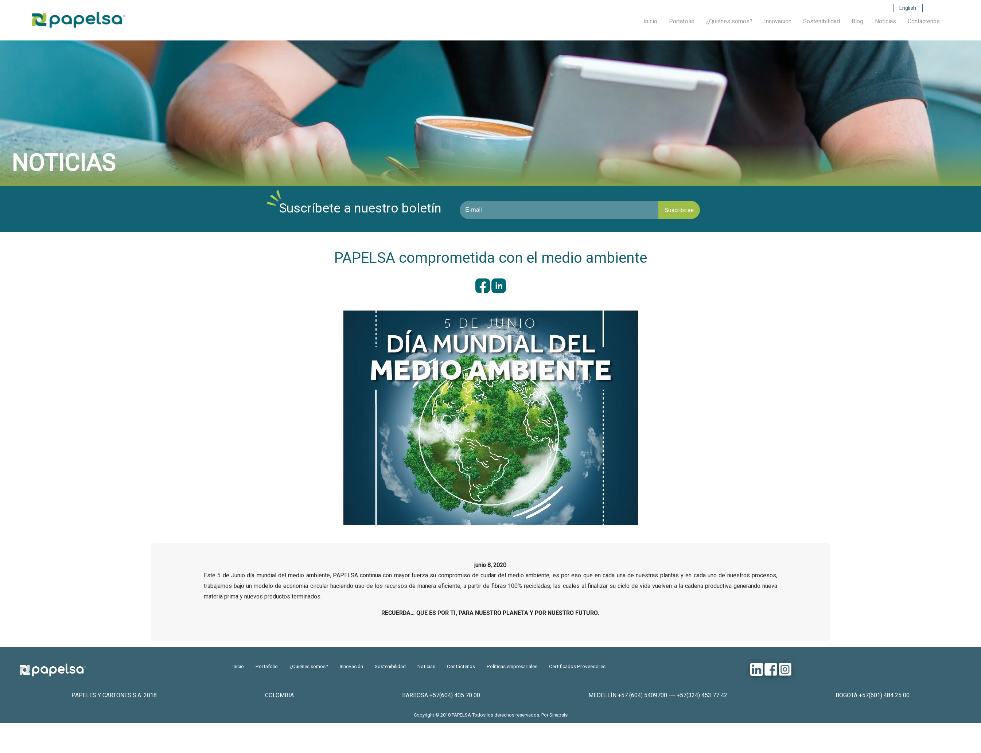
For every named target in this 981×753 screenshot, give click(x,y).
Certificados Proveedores (577, 666)
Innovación (777, 21)
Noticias (885, 21)
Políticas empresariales (512, 666)
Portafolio (681, 21)
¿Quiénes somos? (729, 21)
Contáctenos (924, 21)
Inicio (650, 21)
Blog (857, 21)
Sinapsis (558, 715)
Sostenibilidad (821, 21)
